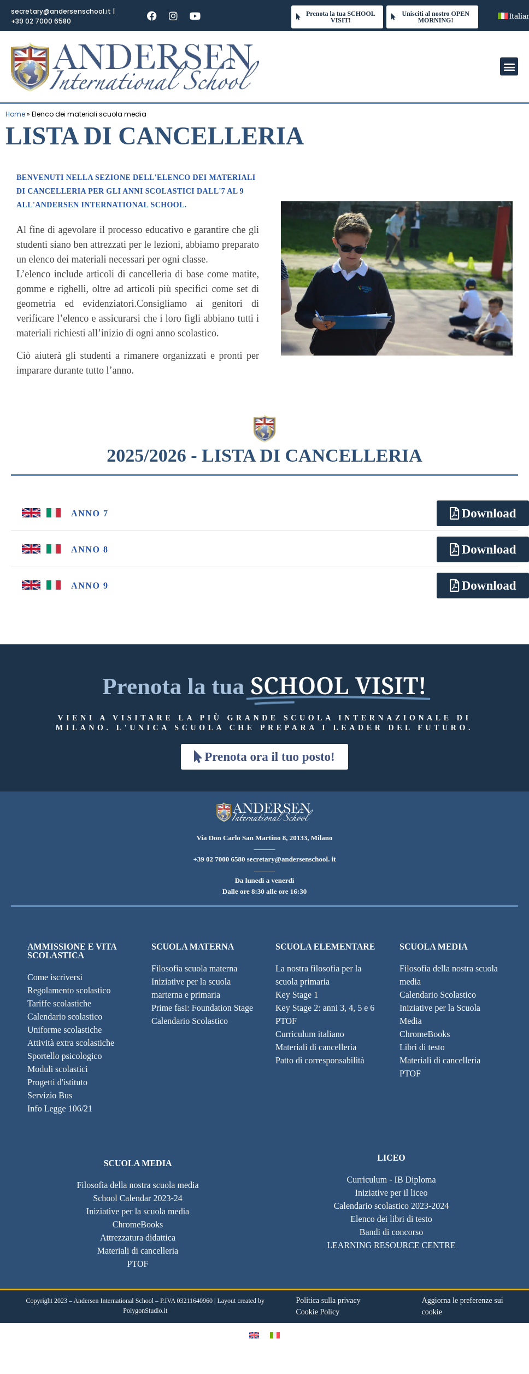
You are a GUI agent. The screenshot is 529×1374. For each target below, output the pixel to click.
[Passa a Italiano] (274, 1335)
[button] (509, 66)
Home (15, 114)
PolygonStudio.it (145, 1310)
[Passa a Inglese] (254, 1335)
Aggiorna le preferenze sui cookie (462, 1306)
